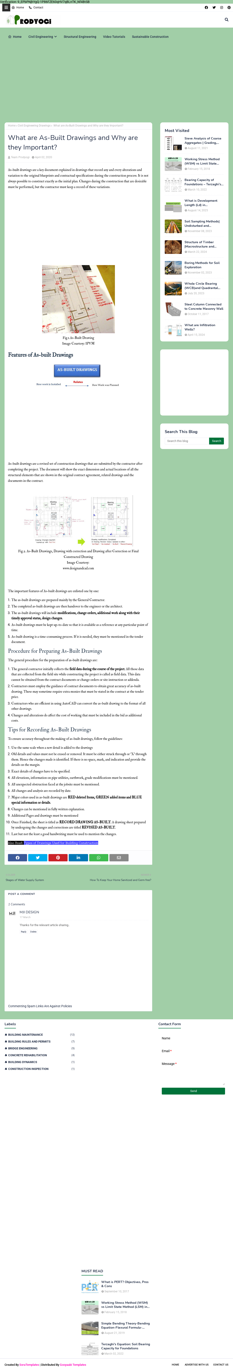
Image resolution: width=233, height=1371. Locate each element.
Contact (35, 7)
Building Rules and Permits (41, 1041)
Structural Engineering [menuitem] (80, 37)
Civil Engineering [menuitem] (40, 37)
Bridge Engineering (41, 1048)
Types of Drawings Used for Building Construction (61, 843)
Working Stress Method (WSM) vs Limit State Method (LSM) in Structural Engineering (202, 161)
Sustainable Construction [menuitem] (150, 37)
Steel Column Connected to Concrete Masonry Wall (204, 306)
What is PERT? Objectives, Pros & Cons (125, 1284)
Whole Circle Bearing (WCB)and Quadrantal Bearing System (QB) (201, 286)
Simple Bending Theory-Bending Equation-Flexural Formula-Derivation (125, 1326)
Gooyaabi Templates (73, 1364)
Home (17, 7)
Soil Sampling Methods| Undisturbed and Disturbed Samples (202, 223)
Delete (33, 931)
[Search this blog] (187, 441)
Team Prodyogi (20, 157)
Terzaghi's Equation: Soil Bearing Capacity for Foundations (125, 1346)
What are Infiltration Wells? (200, 327)
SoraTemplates (29, 1364)
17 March (25, 917)
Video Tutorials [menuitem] (114, 37)
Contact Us (220, 1364)
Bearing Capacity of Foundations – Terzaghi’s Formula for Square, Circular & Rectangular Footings (203, 182)
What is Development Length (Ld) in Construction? (201, 203)
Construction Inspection (41, 1069)
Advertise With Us (197, 1364)
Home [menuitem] (15, 37)
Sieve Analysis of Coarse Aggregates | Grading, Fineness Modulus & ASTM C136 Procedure (203, 141)
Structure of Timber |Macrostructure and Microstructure (199, 244)
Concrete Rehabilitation (41, 1055)
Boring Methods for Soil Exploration (202, 265)
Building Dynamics (41, 1062)
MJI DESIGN (29, 912)
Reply (23, 931)
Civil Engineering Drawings (34, 125)
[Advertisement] (116, 84)
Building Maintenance (41, 1034)
